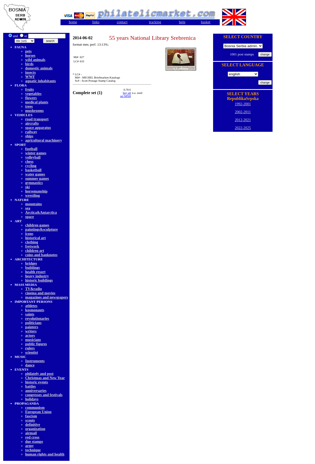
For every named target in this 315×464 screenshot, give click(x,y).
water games (35, 174)
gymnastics (34, 183)
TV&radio (33, 289)
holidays (31, 399)
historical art (35, 238)
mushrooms (34, 111)
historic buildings (39, 280)
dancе (29, 365)
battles (30, 386)
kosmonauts (34, 310)
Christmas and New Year (45, 378)
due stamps (34, 442)
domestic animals (39, 68)
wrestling (32, 196)
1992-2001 (243, 104)
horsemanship (36, 191)
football (31, 149)
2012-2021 (243, 120)
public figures (36, 344)
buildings (32, 268)
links (96, 22)
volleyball (33, 157)
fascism (31, 416)
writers (31, 331)
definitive (32, 425)
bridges (31, 263)
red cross (32, 437)
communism (35, 408)
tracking (155, 22)
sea (27, 208)
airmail (31, 433)
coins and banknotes (41, 255)
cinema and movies (40, 293)
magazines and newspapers (46, 297)
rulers (30, 348)
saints (29, 314)
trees (29, 106)
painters (31, 327)
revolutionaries (37, 319)
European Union (38, 412)
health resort (35, 272)
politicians (33, 323)
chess (29, 162)
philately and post (39, 374)
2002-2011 (243, 112)
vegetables (33, 94)
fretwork (32, 246)
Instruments (35, 361)
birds (29, 64)
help (182, 22)
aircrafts (32, 123)
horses (30, 56)
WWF (30, 77)
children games (37, 225)
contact (122, 22)
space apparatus (38, 128)
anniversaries (35, 391)
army (29, 446)
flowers (31, 98)
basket (205, 22)
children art (34, 251)
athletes (31, 306)
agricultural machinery (43, 140)
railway (31, 132)
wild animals (35, 60)
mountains (33, 204)
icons (29, 234)
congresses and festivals (44, 395)
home (73, 22)
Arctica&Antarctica (41, 213)
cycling (30, 166)
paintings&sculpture (41, 229)
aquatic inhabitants (40, 81)
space (29, 217)
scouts (30, 420)
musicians (33, 340)
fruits (29, 89)
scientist (31, 352)
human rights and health (44, 454)
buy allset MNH (125, 94)
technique (33, 450)
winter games (35, 153)
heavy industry (37, 276)
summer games (37, 179)
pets (28, 51)
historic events (36, 382)
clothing (31, 242)
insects (30, 73)
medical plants (36, 102)
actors (30, 336)
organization (35, 429)
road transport (37, 119)
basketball (33, 170)
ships (29, 136)
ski (27, 187)
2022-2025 (243, 128)
